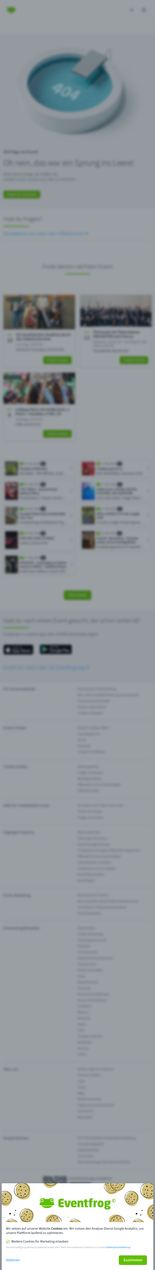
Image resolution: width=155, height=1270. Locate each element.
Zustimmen (132, 1260)
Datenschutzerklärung (118, 1247)
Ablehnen (13, 1260)
